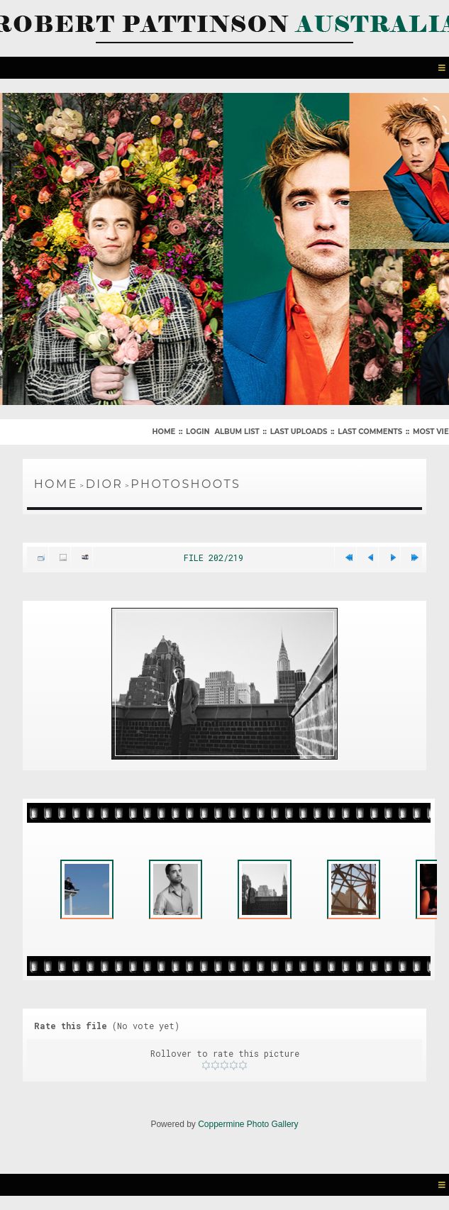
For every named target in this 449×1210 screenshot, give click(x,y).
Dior (104, 484)
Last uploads (299, 431)
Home (163, 431)
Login (197, 431)
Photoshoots (185, 484)
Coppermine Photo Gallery (248, 1124)
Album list (236, 431)
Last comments (370, 431)
